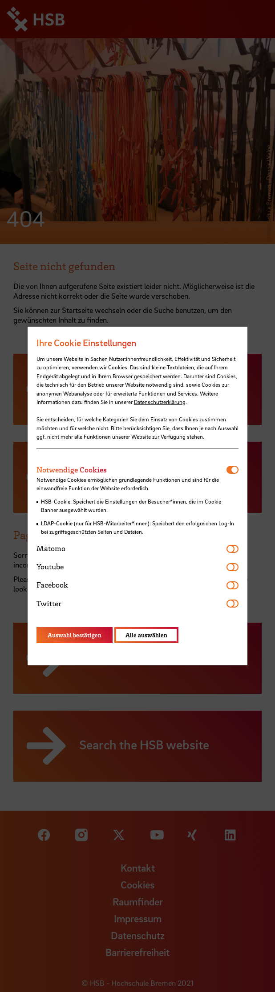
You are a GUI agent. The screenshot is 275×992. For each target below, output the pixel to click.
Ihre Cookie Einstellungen (86, 342)
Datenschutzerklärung (160, 401)
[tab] (131, 470)
